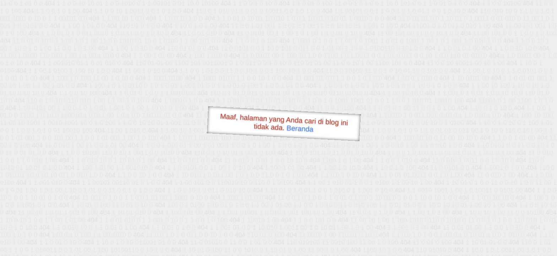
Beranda (300, 128)
